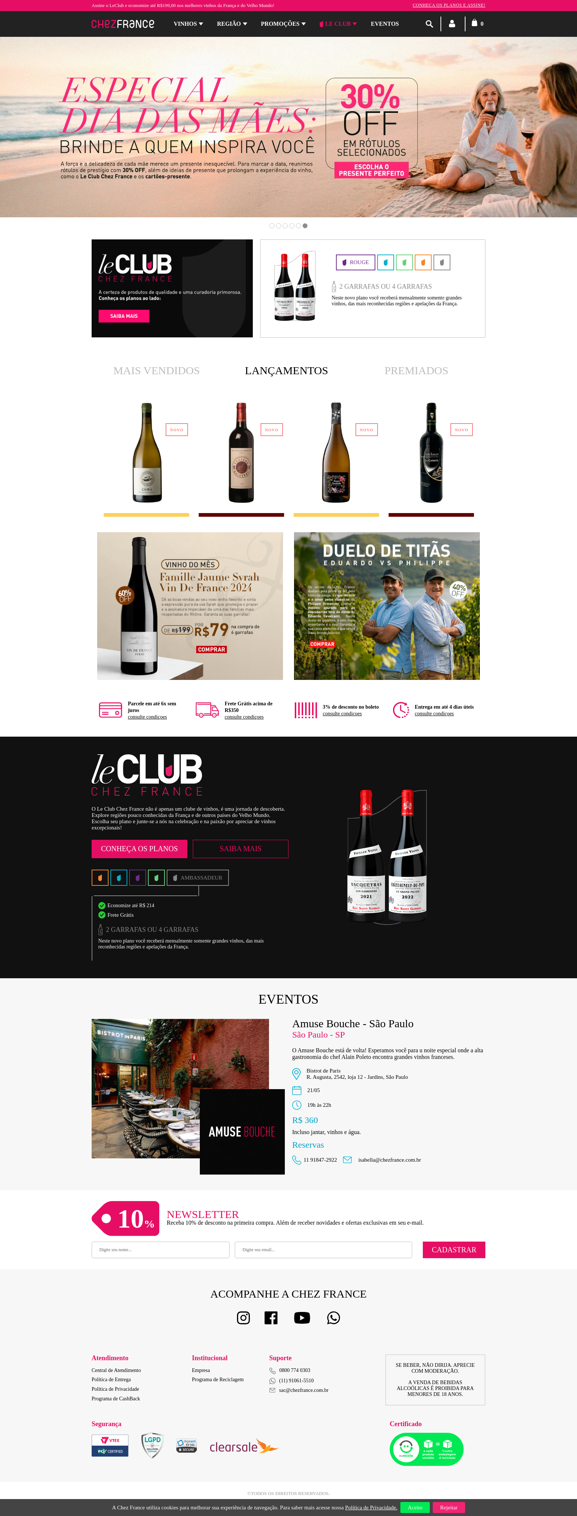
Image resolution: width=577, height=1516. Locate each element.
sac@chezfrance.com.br (299, 1390)
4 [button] (291, 225)
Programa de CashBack (116, 1398)
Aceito (415, 1507)
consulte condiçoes (147, 717)
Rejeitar (448, 1507)
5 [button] (298, 225)
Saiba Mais (241, 849)
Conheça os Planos (139, 849)
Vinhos (185, 24)
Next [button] (523, 138)
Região (229, 24)
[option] (288, 127)
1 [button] (272, 225)
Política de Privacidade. (371, 1507)
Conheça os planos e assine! (449, 5)
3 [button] (285, 225)
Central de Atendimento (116, 1370)
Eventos (385, 24)
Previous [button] (53, 138)
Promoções (280, 24)
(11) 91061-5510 (291, 1381)
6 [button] (305, 225)
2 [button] (278, 225)
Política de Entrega (111, 1379)
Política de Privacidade (115, 1389)
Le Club (335, 24)
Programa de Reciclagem (218, 1379)
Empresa (201, 1370)
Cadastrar (454, 1250)
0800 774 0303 (294, 1370)
